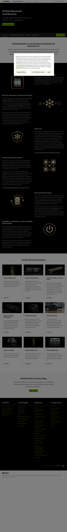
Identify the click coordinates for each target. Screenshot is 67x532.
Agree (48, 72)
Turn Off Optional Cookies (38, 72)
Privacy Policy (21, 65)
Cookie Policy (29, 65)
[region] (34, 64)
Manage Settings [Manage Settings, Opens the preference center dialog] (21, 72)
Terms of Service (20, 66)
